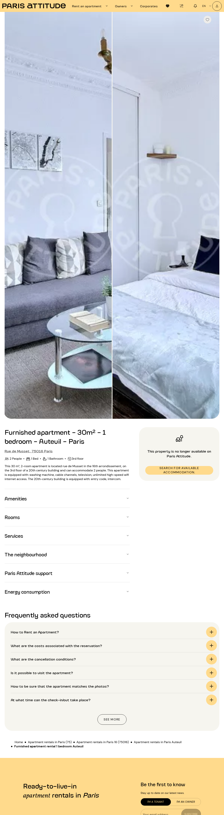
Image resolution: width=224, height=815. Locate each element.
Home (19, 742)
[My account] (217, 6)
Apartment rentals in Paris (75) (50, 742)
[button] (67, 498)
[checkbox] (207, 19)
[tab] (90, 6)
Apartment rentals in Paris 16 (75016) (102, 742)
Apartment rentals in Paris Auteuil (158, 742)
